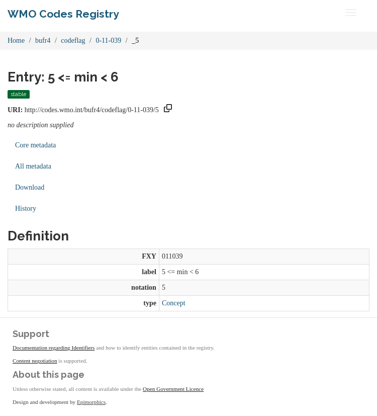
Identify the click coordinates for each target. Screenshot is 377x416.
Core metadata (35, 145)
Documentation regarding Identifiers (54, 348)
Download (29, 187)
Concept (173, 303)
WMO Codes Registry (63, 14)
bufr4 (42, 40)
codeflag (73, 40)
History (25, 208)
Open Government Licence (173, 389)
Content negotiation (35, 361)
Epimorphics (91, 402)
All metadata (33, 166)
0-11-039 (108, 40)
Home (16, 40)
